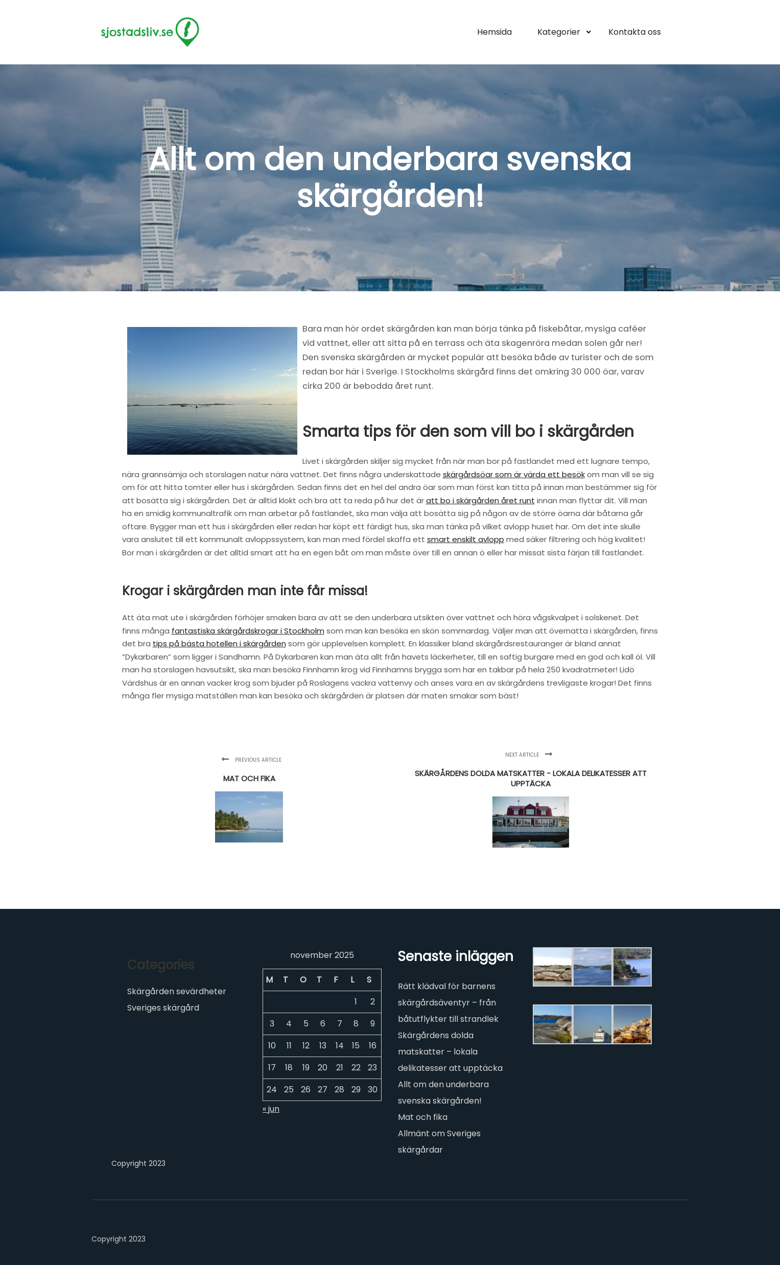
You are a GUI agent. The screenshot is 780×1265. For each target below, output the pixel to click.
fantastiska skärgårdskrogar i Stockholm (248, 630)
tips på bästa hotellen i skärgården (219, 643)
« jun (271, 1109)
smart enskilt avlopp (465, 539)
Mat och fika (422, 1117)
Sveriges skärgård (163, 1008)
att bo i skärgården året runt (480, 500)
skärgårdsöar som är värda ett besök (514, 474)
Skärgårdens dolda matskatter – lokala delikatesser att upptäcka (450, 1051)
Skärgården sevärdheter (176, 991)
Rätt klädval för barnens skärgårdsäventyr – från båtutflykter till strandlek (448, 1002)
